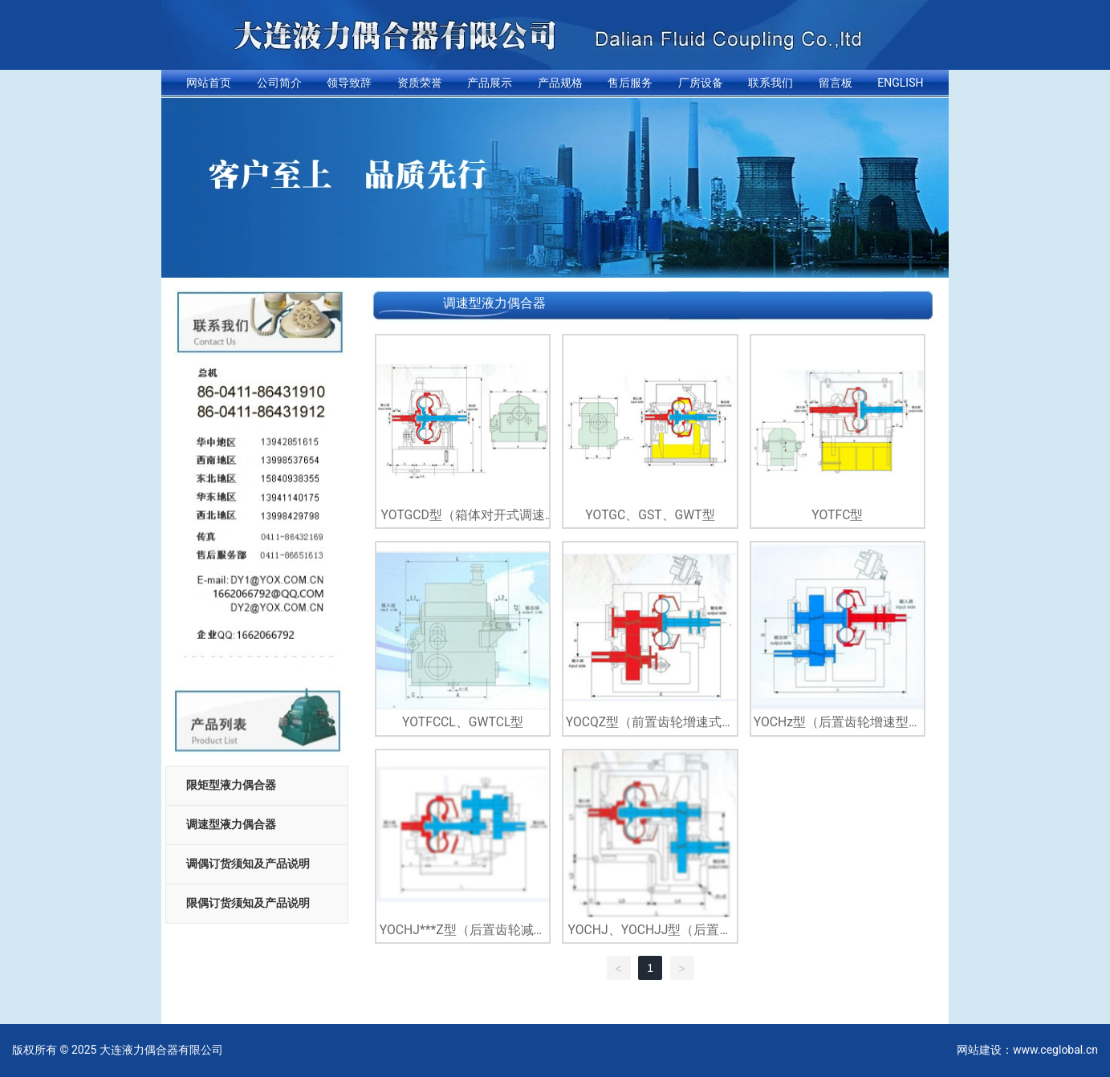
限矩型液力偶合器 (231, 784)
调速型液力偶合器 (231, 824)
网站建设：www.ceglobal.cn (1027, 1049)
